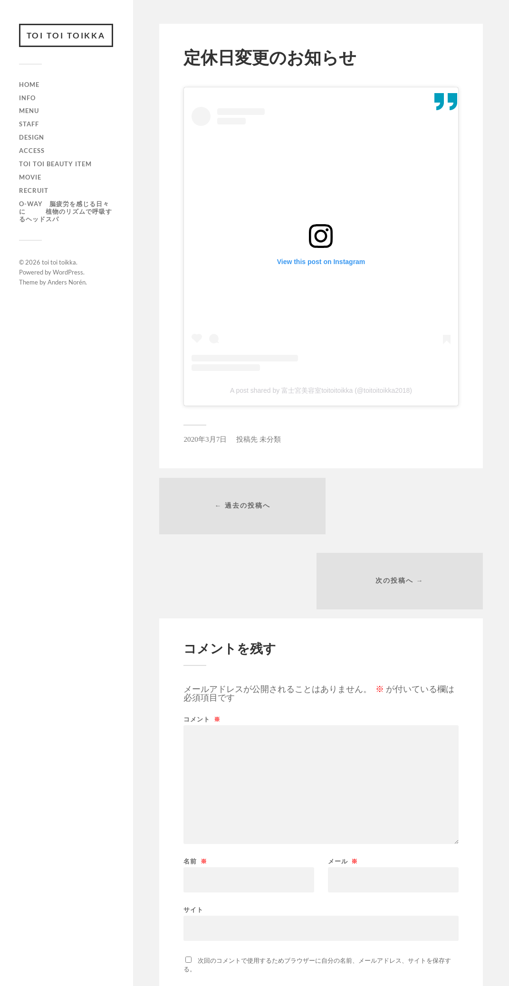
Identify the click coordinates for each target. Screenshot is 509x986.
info (27, 98)
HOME (29, 85)
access (32, 151)
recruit (33, 191)
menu (29, 111)
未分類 (270, 439)
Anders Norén (67, 282)
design (31, 138)
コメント (201, 646)
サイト (193, 836)
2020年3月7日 (205, 439)
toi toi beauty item (55, 164)
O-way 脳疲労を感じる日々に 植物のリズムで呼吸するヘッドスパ (65, 211)
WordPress (68, 272)
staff (29, 124)
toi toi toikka (66, 35)
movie (30, 177)
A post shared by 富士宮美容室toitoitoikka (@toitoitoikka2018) (321, 390)
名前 (195, 788)
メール (343, 788)
